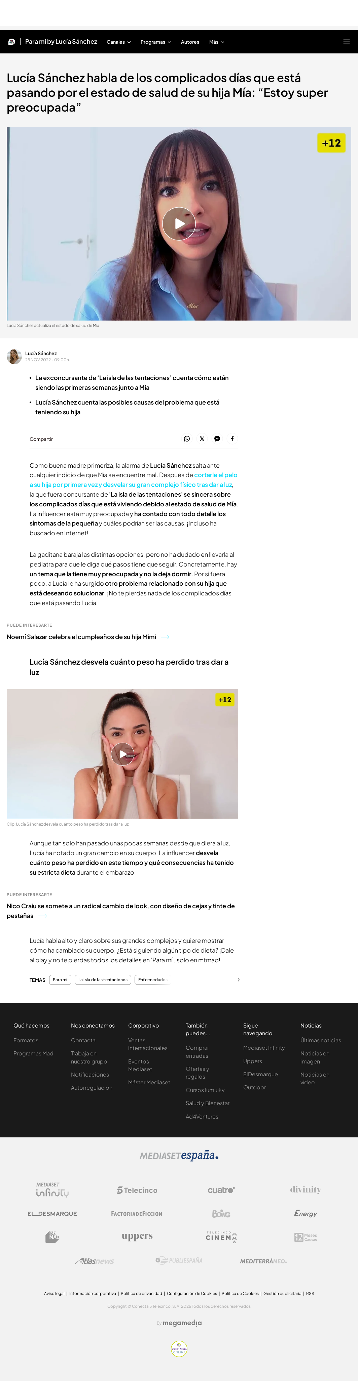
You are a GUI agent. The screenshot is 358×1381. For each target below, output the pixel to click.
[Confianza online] (179, 1355)
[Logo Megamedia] (182, 1323)
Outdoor (254, 1087)
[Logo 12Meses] (305, 1237)
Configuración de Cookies (192, 1293)
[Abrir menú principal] (346, 41)
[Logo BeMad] (52, 1237)
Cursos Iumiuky (205, 1089)
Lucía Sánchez (41, 353)
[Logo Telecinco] (137, 1190)
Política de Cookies (240, 1293)
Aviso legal (54, 1293)
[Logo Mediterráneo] (263, 1260)
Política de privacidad (141, 1293)
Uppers (252, 1060)
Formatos (25, 1040)
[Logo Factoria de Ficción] (137, 1213)
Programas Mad (33, 1053)
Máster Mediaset (149, 1082)
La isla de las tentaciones (103, 980)
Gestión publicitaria (282, 1293)
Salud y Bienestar (207, 1102)
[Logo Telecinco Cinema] (221, 1237)
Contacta (83, 1040)
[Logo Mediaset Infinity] (52, 1190)
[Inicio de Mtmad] (11, 41)
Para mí (60, 980)
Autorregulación (91, 1087)
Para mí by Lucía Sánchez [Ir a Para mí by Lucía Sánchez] (61, 41)
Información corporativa (92, 1293)
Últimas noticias (320, 1040)
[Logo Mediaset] (179, 1160)
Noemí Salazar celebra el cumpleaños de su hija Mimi (88, 636)
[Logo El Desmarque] (52, 1214)
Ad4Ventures (202, 1116)
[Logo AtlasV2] (94, 1261)
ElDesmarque (260, 1074)
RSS (310, 1293)
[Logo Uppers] (137, 1237)
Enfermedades (153, 980)
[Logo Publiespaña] (179, 1260)
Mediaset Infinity (264, 1047)
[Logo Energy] (306, 1213)
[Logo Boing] (221, 1213)
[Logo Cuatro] (221, 1190)
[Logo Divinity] (305, 1190)
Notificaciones (90, 1074)
